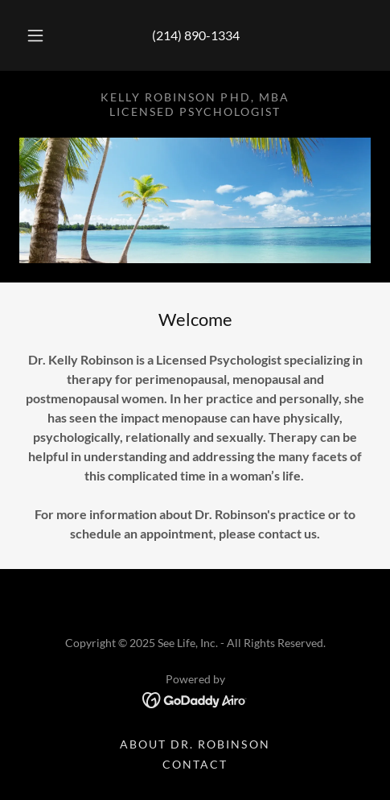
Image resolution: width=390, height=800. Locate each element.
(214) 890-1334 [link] (196, 35)
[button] (35, 35)
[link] (195, 698)
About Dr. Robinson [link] (194, 744)
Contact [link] (195, 764)
